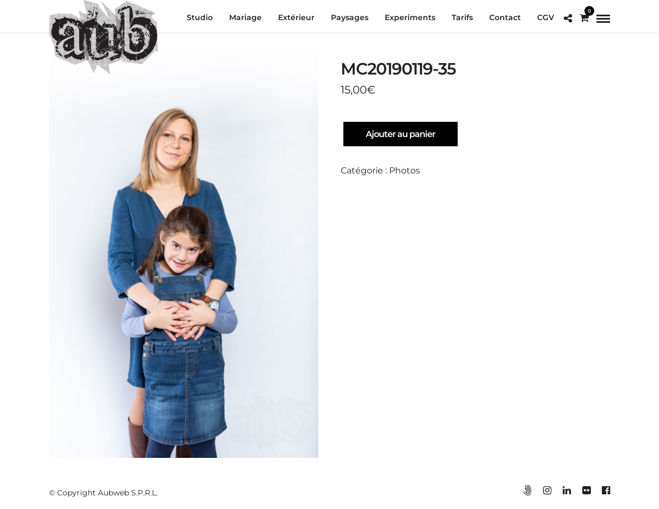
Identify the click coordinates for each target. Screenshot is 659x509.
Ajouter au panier (400, 134)
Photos (404, 170)
